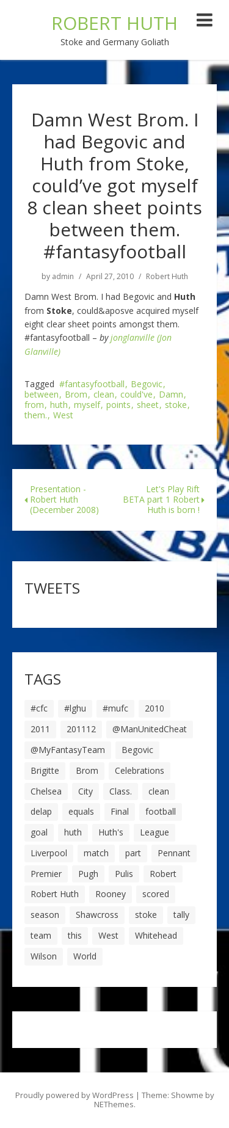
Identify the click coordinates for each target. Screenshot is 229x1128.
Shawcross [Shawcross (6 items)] (97, 914)
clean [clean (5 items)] (158, 791)
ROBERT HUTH (114, 22)
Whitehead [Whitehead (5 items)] (156, 935)
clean (103, 395)
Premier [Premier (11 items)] (46, 873)
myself (87, 405)
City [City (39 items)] (85, 791)
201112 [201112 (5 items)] (81, 729)
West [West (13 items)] (108, 935)
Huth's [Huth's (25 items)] (110, 832)
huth (59, 405)
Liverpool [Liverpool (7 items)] (49, 853)
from (34, 405)
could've (136, 395)
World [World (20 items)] (84, 956)
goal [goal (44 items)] (39, 832)
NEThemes (114, 1104)
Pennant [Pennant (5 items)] (174, 853)
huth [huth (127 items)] (73, 832)
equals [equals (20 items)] (81, 811)
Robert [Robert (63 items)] (163, 873)
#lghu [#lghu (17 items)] (75, 708)
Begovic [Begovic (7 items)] (137, 749)
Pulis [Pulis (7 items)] (124, 873)
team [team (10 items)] (41, 935)
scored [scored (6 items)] (155, 894)
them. (35, 415)
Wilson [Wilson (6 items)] (44, 956)
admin (63, 276)
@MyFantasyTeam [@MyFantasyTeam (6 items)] (68, 749)
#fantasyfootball (92, 384)
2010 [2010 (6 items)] (154, 708)
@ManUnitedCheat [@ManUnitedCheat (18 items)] (149, 729)
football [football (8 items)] (160, 811)
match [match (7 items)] (96, 853)
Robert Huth (167, 276)
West (63, 415)
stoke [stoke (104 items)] (146, 914)
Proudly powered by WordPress (74, 1095)
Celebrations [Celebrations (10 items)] (139, 770)
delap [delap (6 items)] (41, 811)
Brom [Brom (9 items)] (87, 770)
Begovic (146, 384)
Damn (171, 395)
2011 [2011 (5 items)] (40, 729)
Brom (76, 395)
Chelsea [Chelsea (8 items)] (46, 791)
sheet (148, 405)
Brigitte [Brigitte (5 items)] (45, 770)
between (41, 395)
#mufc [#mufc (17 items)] (115, 708)
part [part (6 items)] (133, 853)
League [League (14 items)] (154, 832)
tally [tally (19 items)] (181, 914)
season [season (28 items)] (45, 914)
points (118, 405)
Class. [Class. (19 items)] (120, 791)
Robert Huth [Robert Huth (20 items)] (55, 894)
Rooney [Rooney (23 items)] (110, 894)
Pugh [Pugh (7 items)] (88, 873)
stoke (176, 405)
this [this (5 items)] (75, 935)
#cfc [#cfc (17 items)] (39, 708)
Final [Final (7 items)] (120, 811)
